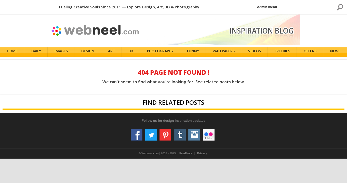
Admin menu (267, 7)
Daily (36, 52)
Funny (193, 52)
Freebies (282, 52)
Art (112, 52)
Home (12, 52)
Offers (310, 52)
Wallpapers (224, 52)
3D (131, 52)
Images (61, 52)
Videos (255, 52)
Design (88, 52)
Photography (161, 52)
